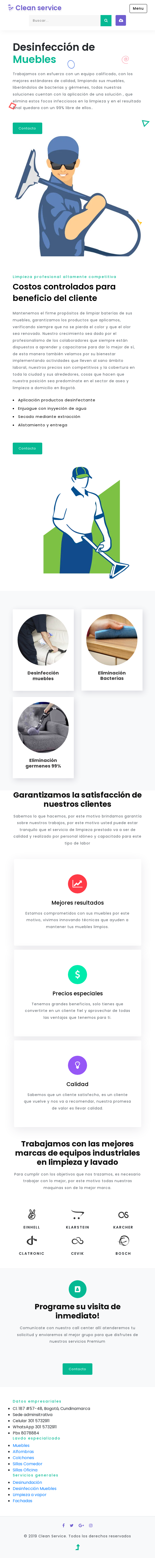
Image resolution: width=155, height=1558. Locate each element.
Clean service (35, 8)
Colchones (23, 1458)
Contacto (27, 128)
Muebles (21, 1445)
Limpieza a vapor (30, 1495)
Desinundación (27, 1482)
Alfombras (23, 1452)
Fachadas (22, 1501)
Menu (138, 8)
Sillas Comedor (28, 1464)
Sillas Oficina (25, 1470)
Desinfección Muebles (35, 1488)
